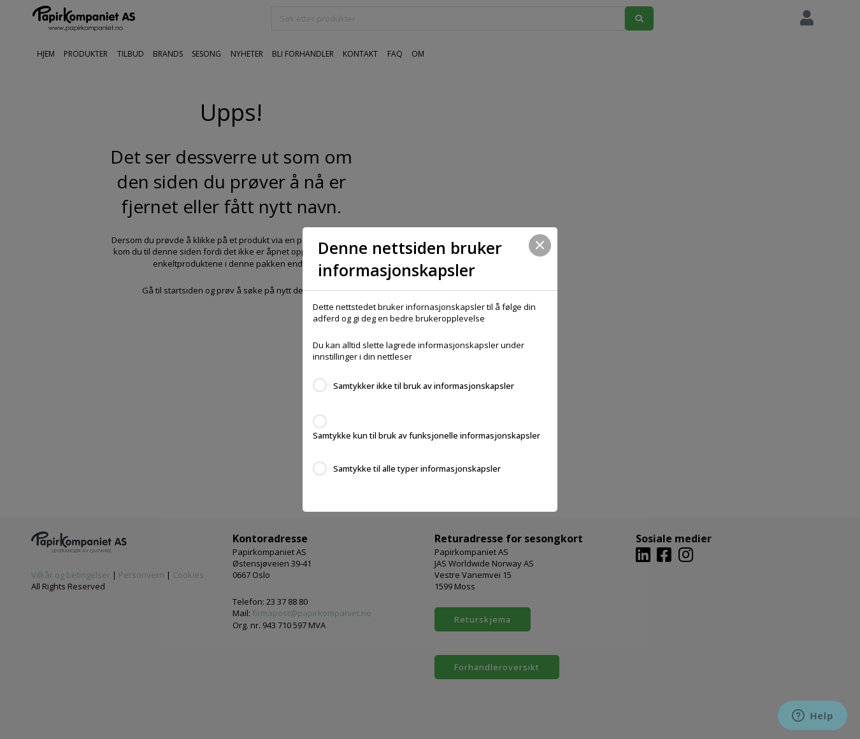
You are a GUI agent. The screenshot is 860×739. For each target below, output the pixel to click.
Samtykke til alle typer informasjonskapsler (417, 468)
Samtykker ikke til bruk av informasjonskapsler (423, 385)
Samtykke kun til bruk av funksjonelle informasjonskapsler (426, 435)
